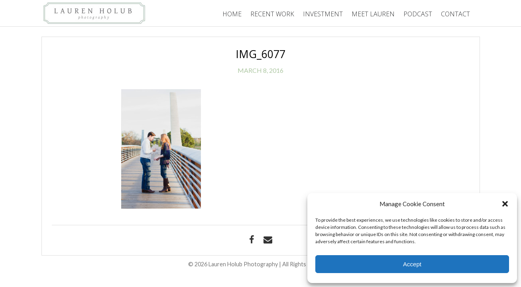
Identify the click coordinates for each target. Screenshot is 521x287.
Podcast (417, 14)
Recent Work (272, 14)
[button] (505, 204)
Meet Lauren (373, 14)
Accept (412, 264)
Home (232, 14)
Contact (455, 14)
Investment (323, 14)
